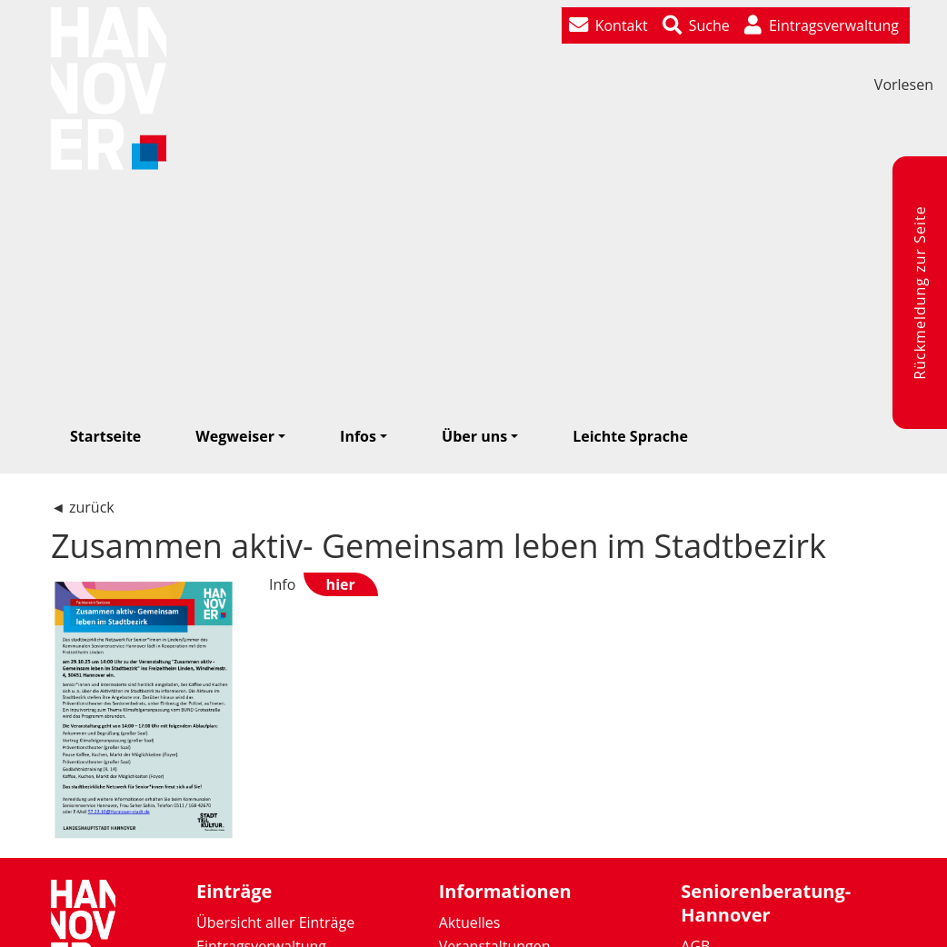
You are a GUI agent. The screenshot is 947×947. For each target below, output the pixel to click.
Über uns (474, 436)
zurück (92, 507)
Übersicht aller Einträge (275, 922)
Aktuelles (470, 922)
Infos (358, 436)
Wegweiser (234, 436)
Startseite (105, 436)
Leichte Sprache (630, 436)
